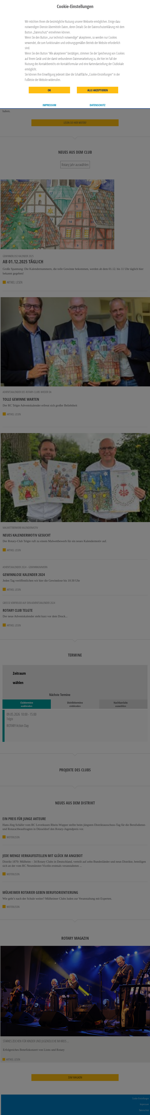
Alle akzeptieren (97, 90)
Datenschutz (97, 105)
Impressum (49, 105)
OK (49, 90)
